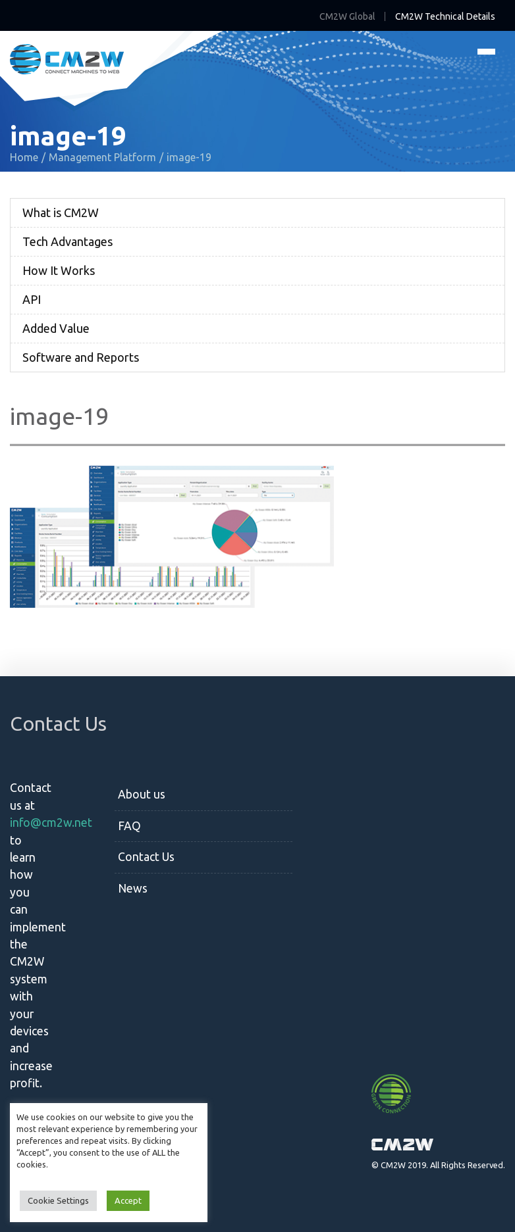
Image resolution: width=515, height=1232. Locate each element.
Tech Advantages (67, 241)
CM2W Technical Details (445, 16)
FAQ (129, 826)
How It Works (58, 270)
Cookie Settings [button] (58, 1200)
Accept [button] (128, 1200)
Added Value (56, 328)
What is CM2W (60, 212)
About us (141, 794)
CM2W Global (347, 16)
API (31, 299)
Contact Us (146, 856)
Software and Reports (80, 357)
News (133, 888)
